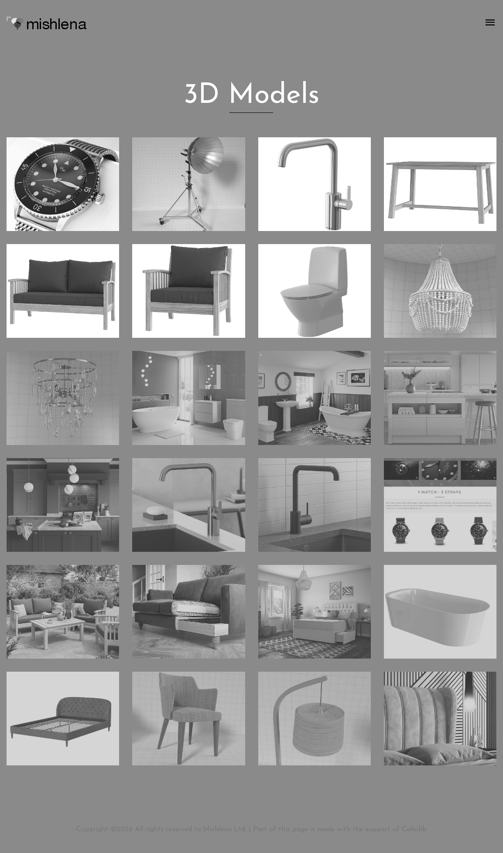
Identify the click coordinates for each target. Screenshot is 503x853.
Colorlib (414, 829)
